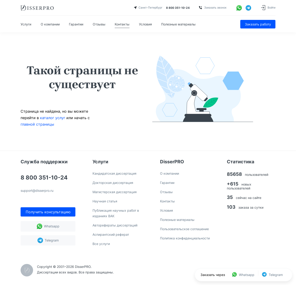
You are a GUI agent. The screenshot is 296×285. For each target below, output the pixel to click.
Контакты (122, 24)
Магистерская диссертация (114, 192)
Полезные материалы (178, 24)
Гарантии (76, 24)
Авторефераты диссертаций (114, 225)
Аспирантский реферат (110, 234)
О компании (50, 24)
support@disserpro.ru (37, 190)
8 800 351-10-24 (44, 178)
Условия (145, 24)
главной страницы (37, 124)
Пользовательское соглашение (184, 229)
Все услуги (101, 244)
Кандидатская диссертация (114, 173)
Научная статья (104, 201)
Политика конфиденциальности (185, 238)
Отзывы (99, 24)
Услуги (26, 24)
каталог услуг (52, 117)
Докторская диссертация (112, 183)
